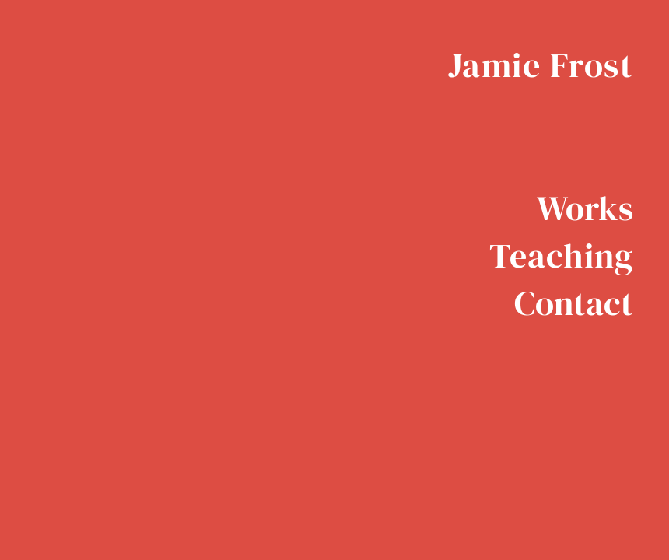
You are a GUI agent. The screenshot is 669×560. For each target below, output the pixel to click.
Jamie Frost (541, 65)
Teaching (561, 255)
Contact (573, 303)
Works (585, 208)
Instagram (622, 389)
